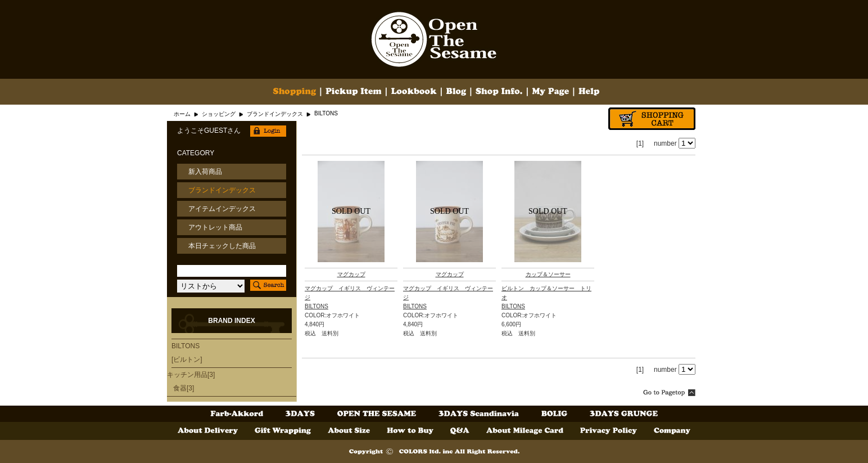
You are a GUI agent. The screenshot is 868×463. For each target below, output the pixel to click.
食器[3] (183, 388)
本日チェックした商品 (222, 246)
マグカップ (351, 274)
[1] (640, 143)
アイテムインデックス (222, 209)
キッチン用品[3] (191, 375)
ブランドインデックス (275, 114)
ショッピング (219, 114)
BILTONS (316, 306)
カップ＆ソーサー (548, 274)
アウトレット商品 (215, 227)
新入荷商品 (205, 172)
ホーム (182, 114)
